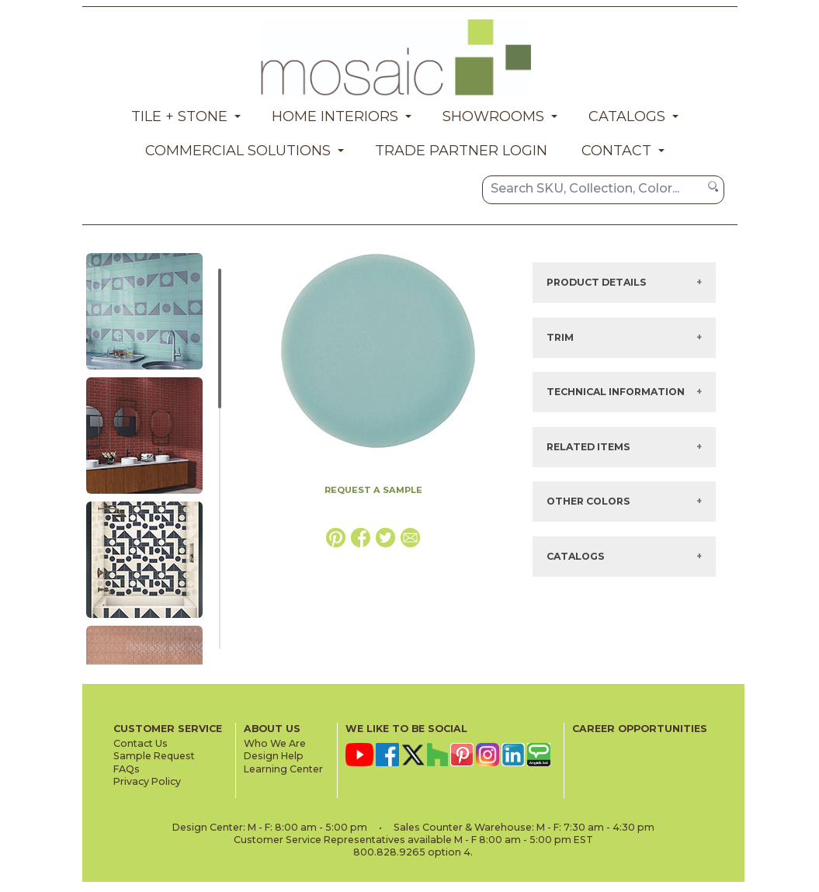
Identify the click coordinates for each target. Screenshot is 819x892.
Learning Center (283, 769)
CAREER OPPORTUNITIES (639, 728)
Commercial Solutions (238, 150)
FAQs (126, 769)
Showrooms (493, 116)
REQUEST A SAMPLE (373, 489)
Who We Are (275, 743)
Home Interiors (335, 116)
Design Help (274, 756)
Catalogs (626, 116)
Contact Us (140, 743)
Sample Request (154, 756)
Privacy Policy (147, 781)
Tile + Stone (179, 116)
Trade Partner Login (461, 150)
